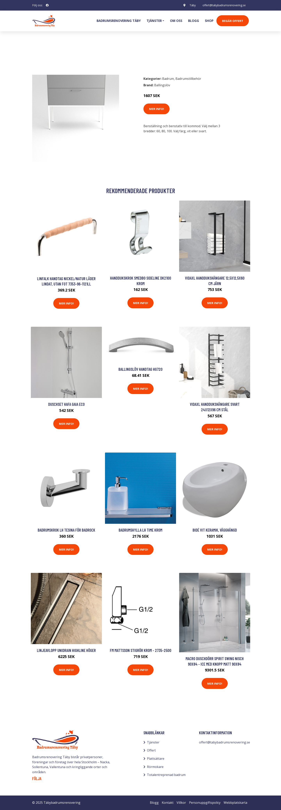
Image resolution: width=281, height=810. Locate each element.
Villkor (181, 802)
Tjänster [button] (154, 21)
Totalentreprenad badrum (166, 775)
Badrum (42, 56)
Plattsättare (155, 758)
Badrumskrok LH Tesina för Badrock (66, 529)
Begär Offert (232, 21)
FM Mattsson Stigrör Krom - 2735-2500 (140, 650)
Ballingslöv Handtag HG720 (140, 369)
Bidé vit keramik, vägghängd (215, 529)
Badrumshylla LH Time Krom (140, 529)
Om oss (176, 21)
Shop (209, 21)
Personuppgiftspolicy (205, 802)
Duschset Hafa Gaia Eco (66, 404)
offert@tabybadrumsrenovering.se (224, 5)
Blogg (193, 21)
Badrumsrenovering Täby (119, 21)
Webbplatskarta (235, 802)
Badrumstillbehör (65, 56)
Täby (192, 5)
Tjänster (153, 742)
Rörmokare (155, 767)
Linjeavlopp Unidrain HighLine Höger (66, 650)
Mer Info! (156, 109)
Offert (151, 750)
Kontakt (167, 802)
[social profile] (47, 5)
